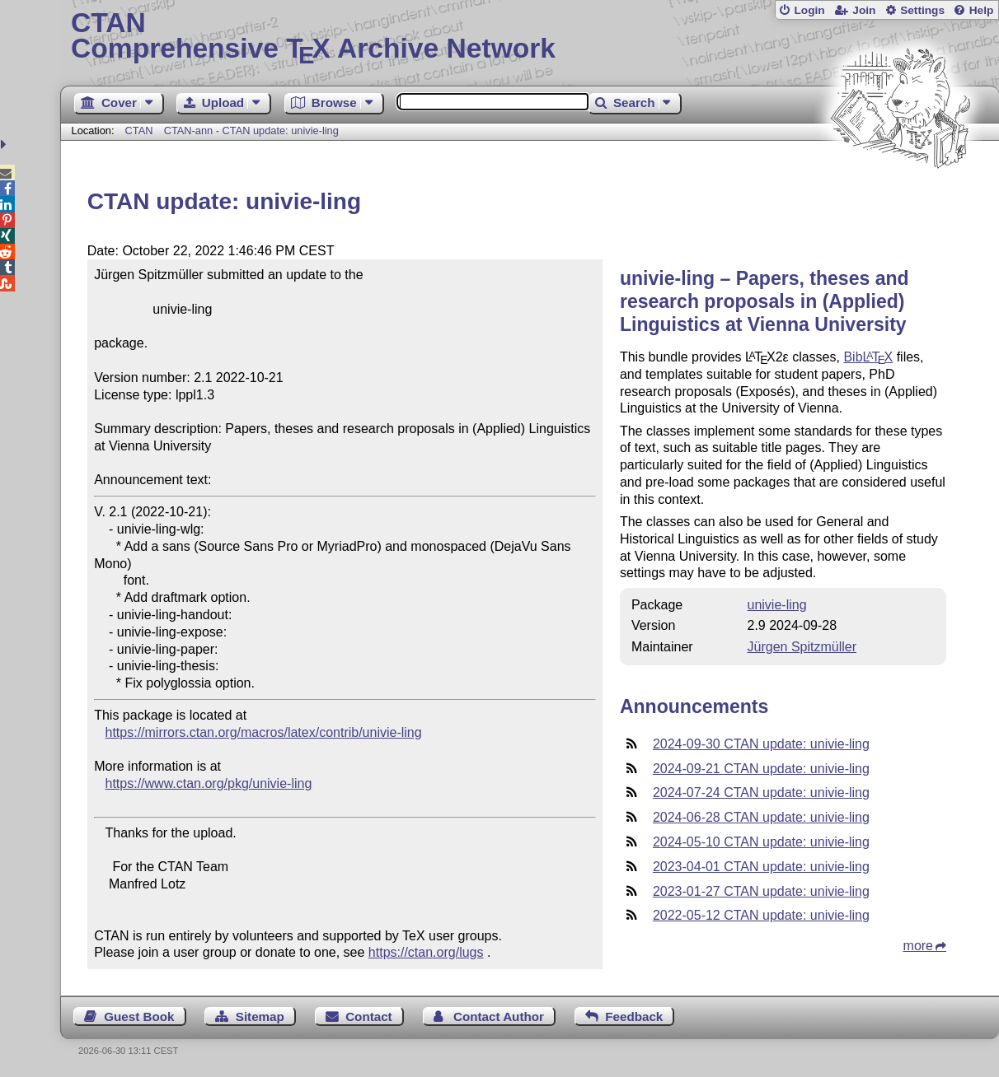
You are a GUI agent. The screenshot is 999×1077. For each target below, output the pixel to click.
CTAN (139, 130)
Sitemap (260, 1016)
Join (863, 10)
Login (809, 10)
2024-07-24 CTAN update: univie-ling (761, 793)
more (918, 946)
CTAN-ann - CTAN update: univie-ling (251, 130)
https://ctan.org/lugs (426, 952)
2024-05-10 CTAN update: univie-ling (761, 842)
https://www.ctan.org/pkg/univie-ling (209, 783)
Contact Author (498, 1016)
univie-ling (777, 605)
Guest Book (139, 1016)
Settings (922, 10)
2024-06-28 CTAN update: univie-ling (761, 817)
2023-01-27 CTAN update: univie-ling (761, 891)
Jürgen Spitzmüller (802, 647)
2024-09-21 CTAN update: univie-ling (761, 769)
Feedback (634, 1016)
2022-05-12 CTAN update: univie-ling (761, 915)
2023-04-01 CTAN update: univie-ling (761, 867)
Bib (868, 357)
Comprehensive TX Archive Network (529, 37)
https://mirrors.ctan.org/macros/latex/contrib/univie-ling (264, 732)
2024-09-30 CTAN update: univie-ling (761, 744)
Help (981, 10)
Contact (368, 1016)
